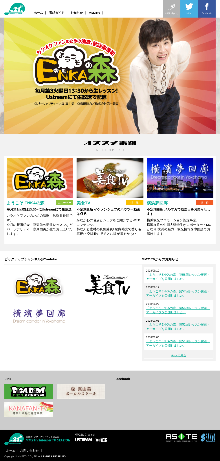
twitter (189, 8)
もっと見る (178, 355)
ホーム (38, 12)
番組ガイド (56, 12)
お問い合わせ (171, 8)
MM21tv (94, 12)
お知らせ (76, 12)
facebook (207, 8)
